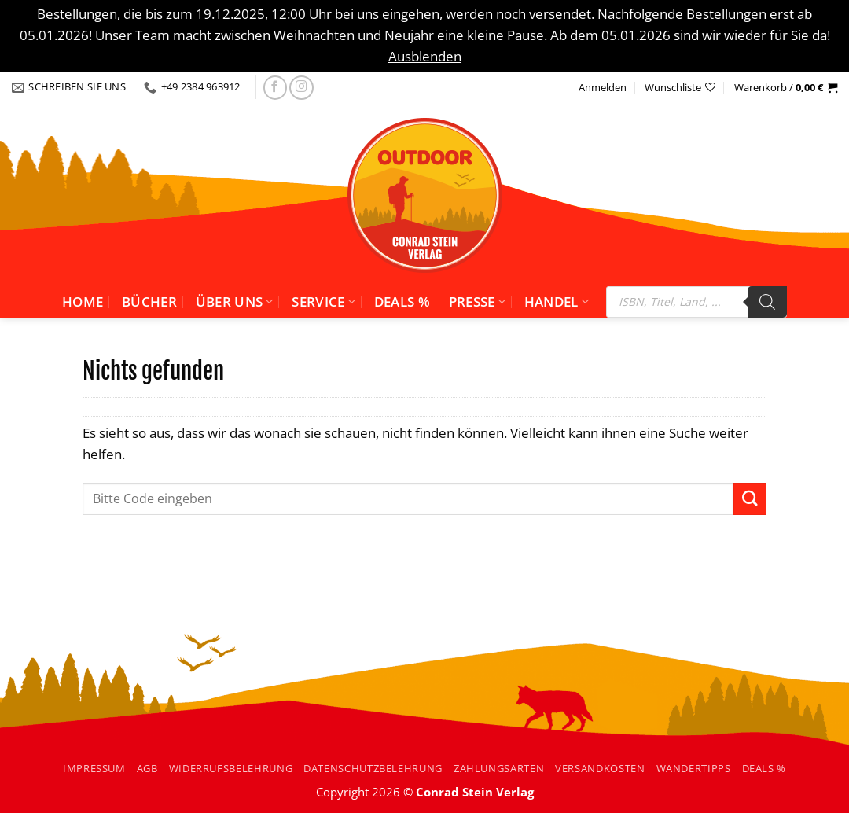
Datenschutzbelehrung (373, 768)
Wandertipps (693, 768)
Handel (557, 301)
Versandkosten (600, 768)
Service (323, 301)
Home (82, 301)
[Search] (767, 302)
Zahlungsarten (499, 768)
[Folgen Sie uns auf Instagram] (301, 87)
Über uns (235, 301)
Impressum (94, 768)
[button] (785, 87)
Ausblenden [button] (424, 56)
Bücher (149, 301)
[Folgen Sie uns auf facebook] (275, 87)
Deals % (402, 301)
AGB (147, 768)
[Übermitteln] (749, 499)
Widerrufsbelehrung (231, 768)
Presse (477, 301)
